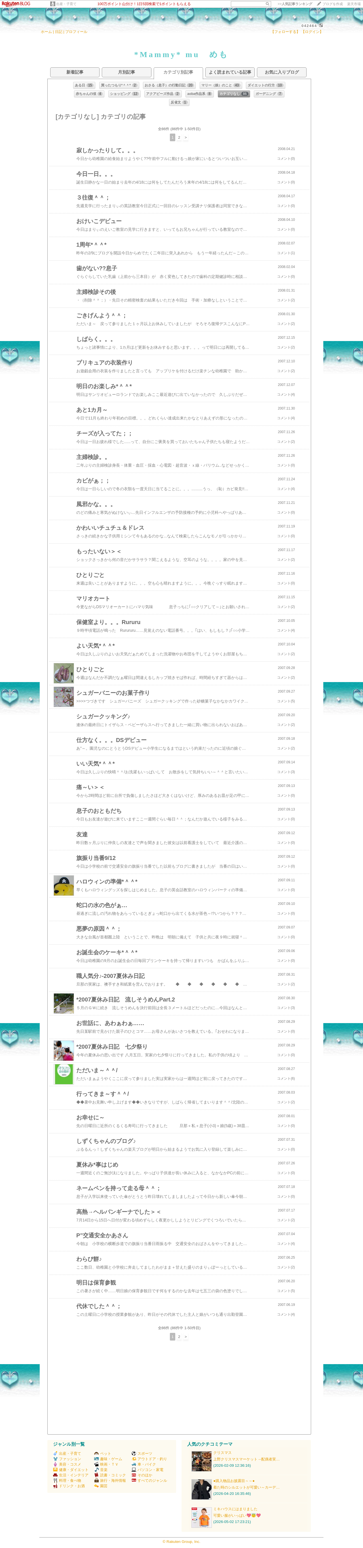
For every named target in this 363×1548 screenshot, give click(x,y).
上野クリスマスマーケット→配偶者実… (246, 1459)
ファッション (67, 1459)
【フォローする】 (285, 32)
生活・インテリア (70, 1475)
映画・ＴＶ (106, 1464)
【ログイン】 (312, 32)
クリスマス (222, 1453)
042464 (309, 26)
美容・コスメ (67, 1464)
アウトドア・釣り (149, 1459)
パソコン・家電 (147, 1470)
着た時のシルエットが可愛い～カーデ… (246, 1487)
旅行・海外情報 (110, 1480)
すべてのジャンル (149, 1480)
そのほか (142, 1475)
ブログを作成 (332, 4)
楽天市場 (354, 4)
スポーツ (142, 1453)
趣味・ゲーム (108, 1459)
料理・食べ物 (67, 1480)
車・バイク (144, 1464)
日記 (58, 32)
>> (295, 4)
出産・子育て (66, 4)
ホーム (46, 32)
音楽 (100, 1470)
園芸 (100, 1486)
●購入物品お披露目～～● (234, 1481)
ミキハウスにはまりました (235, 1509)
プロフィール (76, 32)
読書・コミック (110, 1475)
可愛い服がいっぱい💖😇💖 (237, 1515)
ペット (102, 1453)
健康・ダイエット (70, 1470)
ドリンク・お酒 (69, 1486)
